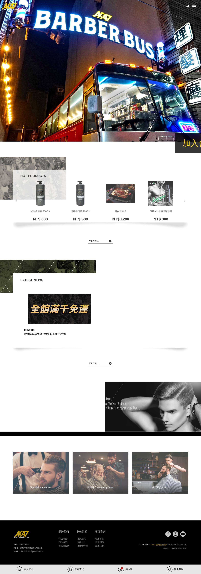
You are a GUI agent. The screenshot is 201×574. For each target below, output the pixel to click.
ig (177, 534)
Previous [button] (16, 199)
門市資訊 (63, 541)
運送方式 (81, 541)
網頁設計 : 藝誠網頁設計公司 (174, 550)
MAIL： (16, 551)
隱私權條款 (64, 544)
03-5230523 (23, 545)
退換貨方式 (82, 544)
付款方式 (81, 537)
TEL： (15, 545)
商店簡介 (63, 537)
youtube (183, 534)
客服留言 (99, 537)
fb (170, 534)
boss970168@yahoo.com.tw (30, 551)
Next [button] (184, 199)
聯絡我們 (99, 544)
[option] (40, 199)
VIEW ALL (94, 242)
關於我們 (64, 530)
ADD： (15, 548)
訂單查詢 (79, 569)
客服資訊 (100, 530)
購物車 (126, 569)
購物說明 (82, 530)
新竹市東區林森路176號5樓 (30, 548)
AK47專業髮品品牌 (9, 7)
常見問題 (99, 541)
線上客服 (178, 569)
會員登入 (28, 569)
